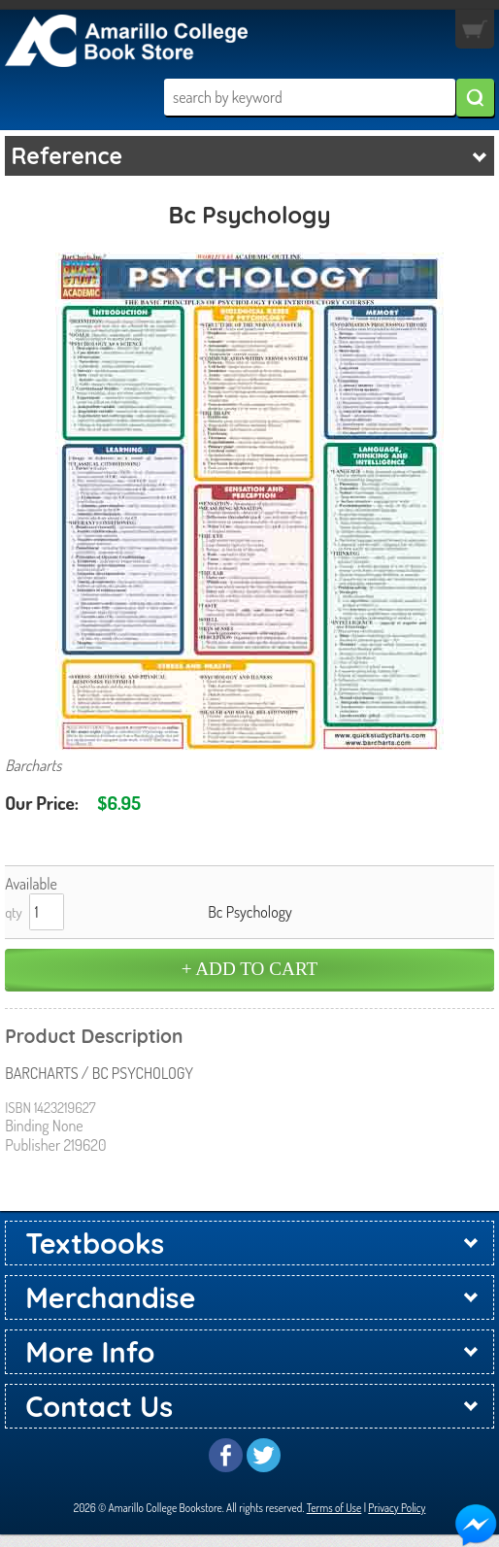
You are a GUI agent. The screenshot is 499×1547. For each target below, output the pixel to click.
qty (13, 912)
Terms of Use (334, 1507)
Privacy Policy (396, 1507)
